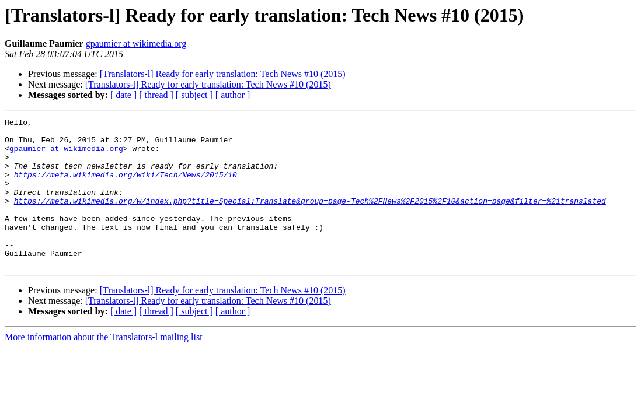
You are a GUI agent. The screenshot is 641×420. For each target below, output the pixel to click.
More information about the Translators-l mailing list (104, 367)
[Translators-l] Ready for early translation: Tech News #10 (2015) (223, 74)
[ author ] (232, 95)
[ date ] (123, 95)
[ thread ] (156, 95)
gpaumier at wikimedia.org (136, 43)
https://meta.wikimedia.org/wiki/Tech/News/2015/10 (125, 186)
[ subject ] (194, 95)
